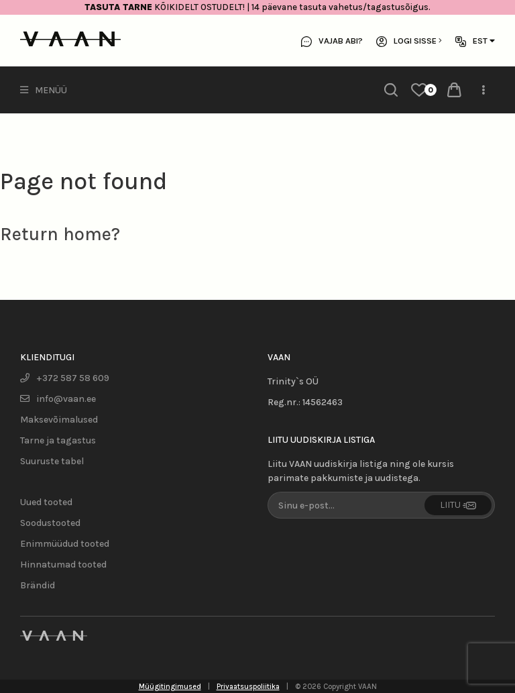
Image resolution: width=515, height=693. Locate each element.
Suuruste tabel (52, 461)
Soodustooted (50, 523)
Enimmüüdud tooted (64, 543)
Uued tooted (46, 502)
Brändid (37, 585)
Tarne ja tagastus (58, 440)
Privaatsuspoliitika (248, 686)
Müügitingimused (170, 686)
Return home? (60, 234)
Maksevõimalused (59, 419)
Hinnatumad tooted (63, 564)
